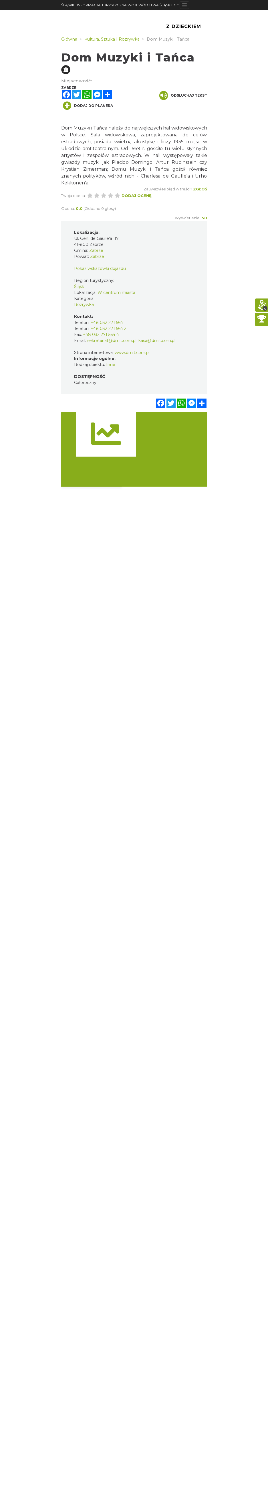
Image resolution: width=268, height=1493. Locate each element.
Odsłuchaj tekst (183, 95)
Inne (110, 364)
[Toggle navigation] (185, 5)
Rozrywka (84, 304)
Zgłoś (200, 189)
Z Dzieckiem (183, 26)
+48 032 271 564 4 (101, 334)
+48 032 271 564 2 (108, 328)
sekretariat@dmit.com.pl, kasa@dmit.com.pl (131, 340)
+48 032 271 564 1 (108, 322)
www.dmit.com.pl (132, 352)
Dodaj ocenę (137, 195)
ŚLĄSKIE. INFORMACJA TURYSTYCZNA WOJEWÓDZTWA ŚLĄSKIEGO (120, 5)
